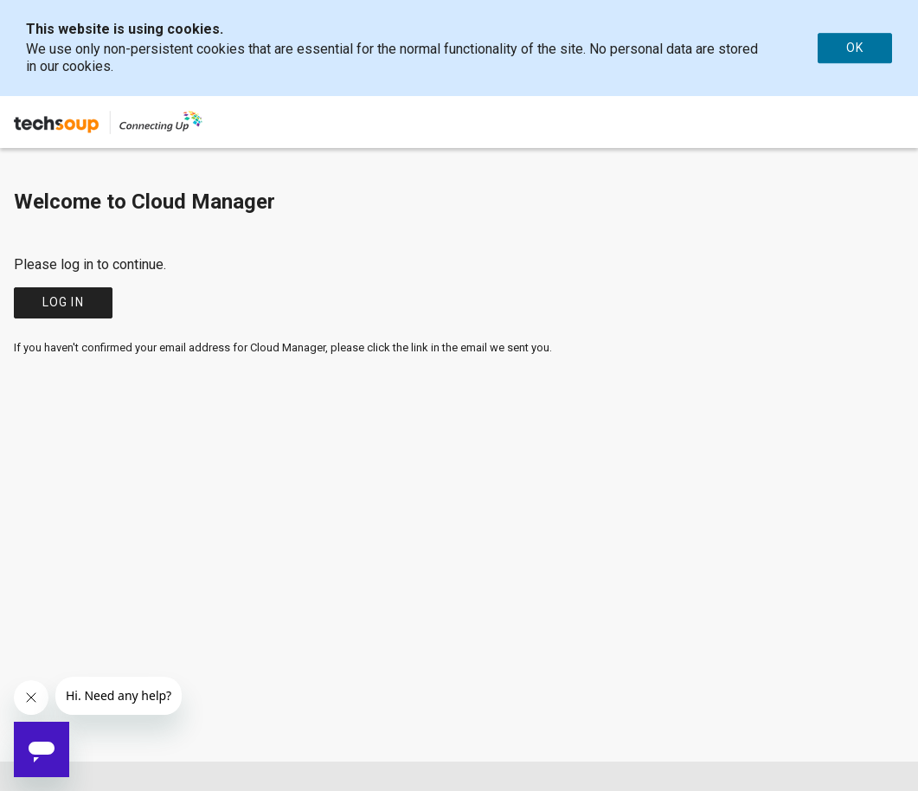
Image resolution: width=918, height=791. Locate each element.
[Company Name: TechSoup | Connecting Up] (109, 122)
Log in (63, 302)
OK (854, 48)
